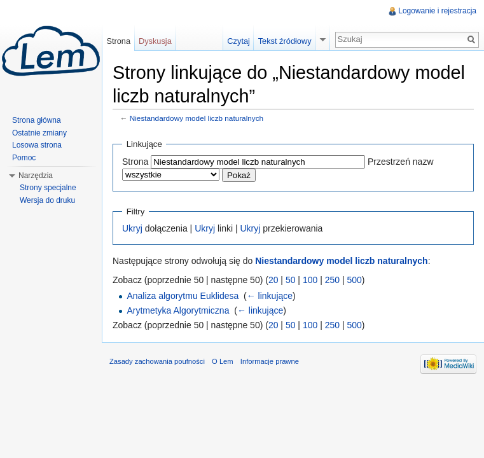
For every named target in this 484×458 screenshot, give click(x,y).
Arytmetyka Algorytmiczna (178, 310)
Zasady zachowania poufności (157, 361)
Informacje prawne (269, 361)
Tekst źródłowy (285, 41)
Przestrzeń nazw (400, 161)
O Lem (222, 361)
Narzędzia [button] (35, 175)
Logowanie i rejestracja (437, 10)
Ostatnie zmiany (39, 132)
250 (332, 280)
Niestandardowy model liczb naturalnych (196, 118)
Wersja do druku (47, 200)
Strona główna (36, 120)
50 (291, 280)
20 (273, 280)
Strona (135, 161)
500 (354, 280)
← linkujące (270, 296)
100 (310, 280)
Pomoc (24, 157)
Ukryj (132, 228)
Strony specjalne (48, 187)
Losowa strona (37, 145)
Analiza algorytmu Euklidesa (183, 296)
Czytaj (238, 41)
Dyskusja (155, 41)
